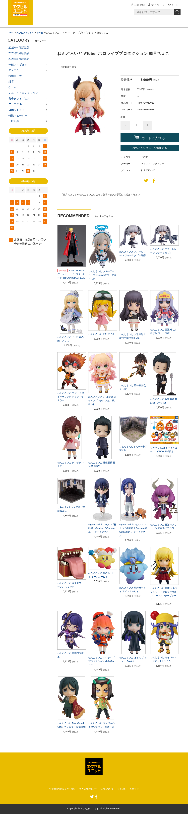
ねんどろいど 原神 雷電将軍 (70, 655)
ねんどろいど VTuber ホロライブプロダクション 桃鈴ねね (102, 401)
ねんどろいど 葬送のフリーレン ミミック (70, 585)
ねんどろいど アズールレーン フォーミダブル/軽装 (132, 253)
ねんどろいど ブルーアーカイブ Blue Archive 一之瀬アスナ (102, 275)
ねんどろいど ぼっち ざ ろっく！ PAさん (133, 659)
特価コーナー (16, 75)
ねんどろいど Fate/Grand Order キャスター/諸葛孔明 (71, 725)
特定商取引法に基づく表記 (60, 789)
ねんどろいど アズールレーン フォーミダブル (163, 251)
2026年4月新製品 (18, 47)
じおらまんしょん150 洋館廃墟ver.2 (71, 509)
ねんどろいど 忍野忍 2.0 (101, 334)
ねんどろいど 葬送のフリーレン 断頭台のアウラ (163, 526)
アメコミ (13, 70)
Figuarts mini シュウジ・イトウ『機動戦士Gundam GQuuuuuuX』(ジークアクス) (133, 530)
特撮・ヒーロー (17, 115)
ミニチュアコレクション (23, 92)
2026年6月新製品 (18, 59)
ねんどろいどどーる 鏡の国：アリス (70, 339)
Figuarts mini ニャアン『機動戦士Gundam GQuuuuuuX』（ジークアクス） (102, 528)
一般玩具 (13, 121)
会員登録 (138, 4)
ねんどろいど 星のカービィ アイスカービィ (132, 589)
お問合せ (136, 789)
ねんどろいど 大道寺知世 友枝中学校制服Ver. (132, 336)
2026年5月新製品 (18, 53)
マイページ (156, 4)
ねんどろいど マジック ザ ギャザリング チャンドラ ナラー (70, 397)
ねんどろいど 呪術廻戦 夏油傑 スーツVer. (163, 401)
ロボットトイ (16, 109)
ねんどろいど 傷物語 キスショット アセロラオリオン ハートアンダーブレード (163, 594)
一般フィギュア (17, 64)
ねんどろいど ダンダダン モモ (70, 464)
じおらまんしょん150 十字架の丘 (133, 448)
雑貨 (11, 81)
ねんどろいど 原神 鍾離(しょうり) (133, 387)
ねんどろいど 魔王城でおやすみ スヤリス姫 (163, 331)
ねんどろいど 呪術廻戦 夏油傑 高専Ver (101, 464)
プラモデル (15, 104)
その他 (41, 32)
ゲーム (12, 87)
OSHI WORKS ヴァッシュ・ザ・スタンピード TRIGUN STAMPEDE (71, 274)
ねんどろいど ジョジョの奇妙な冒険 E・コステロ (101, 725)
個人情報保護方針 (87, 789)
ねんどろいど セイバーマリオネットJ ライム (163, 659)
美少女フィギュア (26, 32)
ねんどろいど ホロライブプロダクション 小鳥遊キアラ (101, 661)
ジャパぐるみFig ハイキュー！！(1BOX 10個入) (163, 449)
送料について (108, 789)
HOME (11, 32)
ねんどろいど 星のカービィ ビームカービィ (101, 575)
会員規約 (123, 789)
